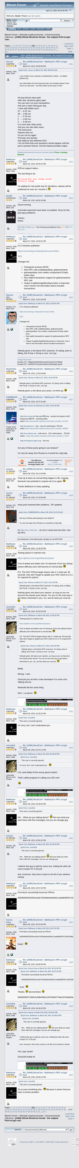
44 (8, 50)
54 (34, 50)
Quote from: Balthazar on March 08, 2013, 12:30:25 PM (39, 615)
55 (37, 50)
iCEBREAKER (13, 397)
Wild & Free (52, 464)
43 (6, 50)
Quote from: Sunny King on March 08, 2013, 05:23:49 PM (40, 968)
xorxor (9, 493)
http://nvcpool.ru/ (27, 426)
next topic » (70, 47)
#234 (71, 802)
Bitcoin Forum (11, 34)
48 (19, 50)
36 (42, 48)
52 (29, 50)
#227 (71, 400)
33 (34, 48)
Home (12, 29)
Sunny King (9, 921)
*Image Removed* (24, 360)
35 (39, 48)
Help (19, 29)
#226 (71, 371)
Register (40, 29)
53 (31, 50)
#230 (71, 546)
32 (31, 48)
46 (13, 50)
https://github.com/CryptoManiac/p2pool (36, 558)
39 (50, 48)
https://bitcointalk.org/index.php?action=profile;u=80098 (46, 428)
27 (19, 48)
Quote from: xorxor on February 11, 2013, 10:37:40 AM (39, 406)
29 (24, 48)
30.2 (15, 24)
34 (37, 48)
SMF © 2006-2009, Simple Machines (54, 1142)
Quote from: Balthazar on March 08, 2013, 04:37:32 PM (39, 928)
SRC (20, 256)
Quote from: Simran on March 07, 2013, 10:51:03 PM (38, 377)
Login (33, 29)
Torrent (9, 26)
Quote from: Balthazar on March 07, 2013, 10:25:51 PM (39, 303)
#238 (71, 962)
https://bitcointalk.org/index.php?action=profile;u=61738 (46, 421)
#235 (71, 838)
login (30, 16)
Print (70, 52)
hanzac (9, 469)
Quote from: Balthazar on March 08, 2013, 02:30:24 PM (39, 754)
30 (26, 48)
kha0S (9, 196)
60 (50, 50)
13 (36, 46)
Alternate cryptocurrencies (31, 34)
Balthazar (10, 159)
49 (21, 50)
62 (55, 50)
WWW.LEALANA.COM (35, 699)
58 (44, 50)
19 (52, 46)
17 (47, 46)
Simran (9, 295)
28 (21, 48)
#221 (71, 64)
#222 (71, 162)
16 (44, 46)
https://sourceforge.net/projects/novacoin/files (38, 251)
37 (44, 48)
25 (13, 48)
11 (30, 46)
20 (54, 46)
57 (42, 50)
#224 (71, 239)
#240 (71, 1075)
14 (39, 46)
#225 (71, 297)
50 (24, 50)
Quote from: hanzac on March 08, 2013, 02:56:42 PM (38, 1012)
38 (47, 48)
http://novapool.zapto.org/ (30, 441)
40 (52, 48)
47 (16, 50)
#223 (71, 198)
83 (6, 52)
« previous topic (68, 45)
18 (49, 46)
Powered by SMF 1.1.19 (29, 1142)
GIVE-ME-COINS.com (26, 227)
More (48, 29)
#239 (71, 1006)
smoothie (10, 607)
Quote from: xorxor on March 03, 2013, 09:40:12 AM (38, 70)
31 (29, 48)
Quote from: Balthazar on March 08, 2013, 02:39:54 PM (39, 844)
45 (11, 50)
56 (39, 50)
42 (57, 48)
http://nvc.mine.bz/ (27, 416)
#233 (71, 748)
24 (11, 48)
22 (6, 48)
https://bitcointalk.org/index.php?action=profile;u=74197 (47, 436)
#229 (71, 495)
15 (41, 46)
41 (55, 48)
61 (52, 50)
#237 (71, 922)
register (37, 16)
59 (47, 50)
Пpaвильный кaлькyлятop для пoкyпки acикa (35, 152)
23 (8, 48)
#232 (71, 711)
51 (26, 50)
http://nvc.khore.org (28, 433)
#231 (71, 609)
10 (27, 46)
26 (16, 48)
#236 (71, 886)
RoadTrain (11, 369)
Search (26, 29)
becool (9, 61)
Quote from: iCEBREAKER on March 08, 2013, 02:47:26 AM (41, 512)
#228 (71, 471)
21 (57, 46)
